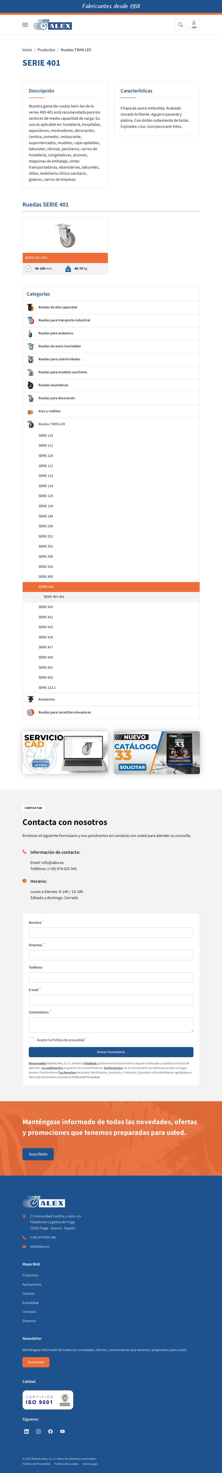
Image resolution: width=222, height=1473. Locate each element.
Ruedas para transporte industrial (58, 320)
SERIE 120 (45, 455)
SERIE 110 (45, 435)
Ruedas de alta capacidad (52, 307)
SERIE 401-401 (54, 596)
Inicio (27, 50)
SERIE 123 (45, 475)
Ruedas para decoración (51, 398)
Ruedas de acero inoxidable (54, 346)
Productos (46, 50)
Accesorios (41, 699)
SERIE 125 (45, 496)
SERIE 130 (45, 506)
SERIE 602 (45, 677)
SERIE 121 (45, 466)
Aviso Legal (90, 1464)
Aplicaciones (31, 1284)
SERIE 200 (45, 526)
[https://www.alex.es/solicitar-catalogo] (157, 752)
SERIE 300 (45, 556)
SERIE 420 (45, 657)
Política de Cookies (66, 1464)
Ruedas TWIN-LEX (76, 50)
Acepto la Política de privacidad (60, 1040)
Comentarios (39, 1012)
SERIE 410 (45, 607)
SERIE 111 (45, 445)
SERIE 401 (46, 586)
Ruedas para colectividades (53, 359)
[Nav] (25, 24)
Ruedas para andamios (50, 333)
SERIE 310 (45, 566)
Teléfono (35, 967)
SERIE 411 (45, 617)
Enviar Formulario (111, 1052)
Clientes (28, 1293)
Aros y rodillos (44, 411)
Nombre (35, 922)
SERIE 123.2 (47, 687)
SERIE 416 (45, 637)
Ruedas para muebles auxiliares (57, 372)
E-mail (33, 990)
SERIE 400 (45, 576)
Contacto (29, 1311)
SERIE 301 (45, 546)
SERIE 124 (45, 486)
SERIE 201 (45, 536)
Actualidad (30, 1302)
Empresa (35, 945)
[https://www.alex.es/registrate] (65, 752)
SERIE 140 (45, 516)
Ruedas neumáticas (47, 385)
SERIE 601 (45, 667)
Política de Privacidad (86, 1077)
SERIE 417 (45, 647)
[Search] (180, 24)
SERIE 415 (45, 627)
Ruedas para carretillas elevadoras (59, 712)
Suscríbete (38, 1154)
